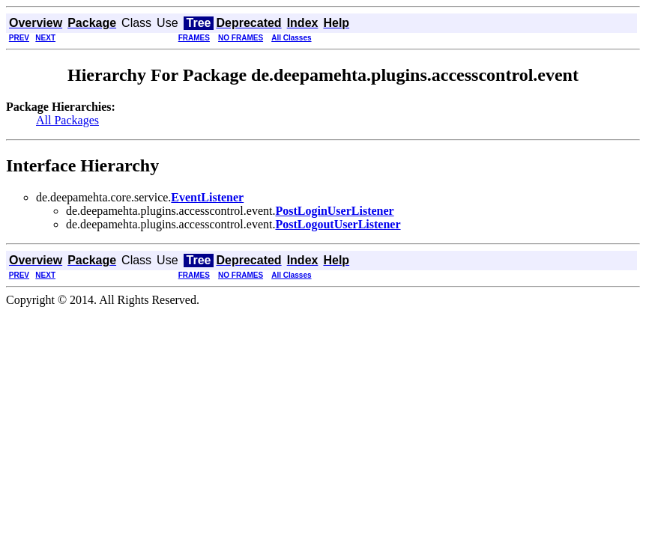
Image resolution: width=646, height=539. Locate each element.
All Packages (67, 120)
